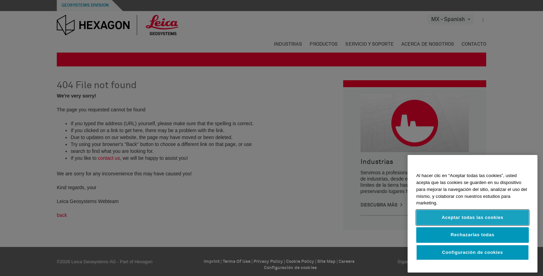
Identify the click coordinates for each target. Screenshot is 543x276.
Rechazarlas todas (472, 234)
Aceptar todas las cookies (472, 217)
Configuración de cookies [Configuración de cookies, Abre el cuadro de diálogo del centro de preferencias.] (472, 252)
